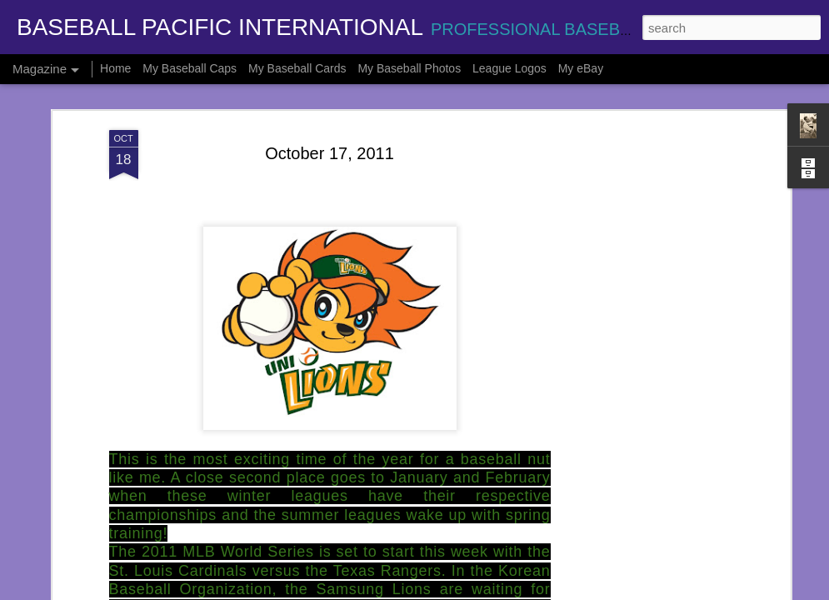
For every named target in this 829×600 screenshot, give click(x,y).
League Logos (509, 68)
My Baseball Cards (297, 68)
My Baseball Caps (189, 68)
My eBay (580, 68)
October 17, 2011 (329, 141)
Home (115, 68)
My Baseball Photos (409, 68)
